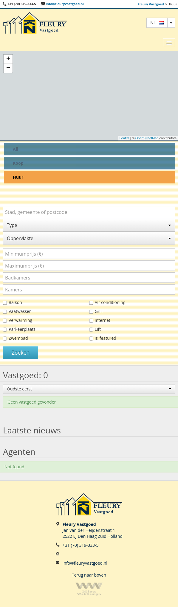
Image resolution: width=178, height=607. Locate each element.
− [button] (8, 68)
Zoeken (20, 352)
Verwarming (17, 320)
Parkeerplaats (19, 329)
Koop (18, 163)
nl (157, 22)
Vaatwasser (17, 311)
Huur (18, 177)
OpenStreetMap (147, 138)
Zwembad (15, 338)
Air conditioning (107, 302)
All (15, 149)
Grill (96, 311)
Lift (95, 329)
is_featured (102, 338)
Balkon (12, 302)
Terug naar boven (89, 575)
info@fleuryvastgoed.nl (62, 3)
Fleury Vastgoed (151, 4)
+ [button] (8, 59)
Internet (100, 320)
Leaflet (124, 138)
